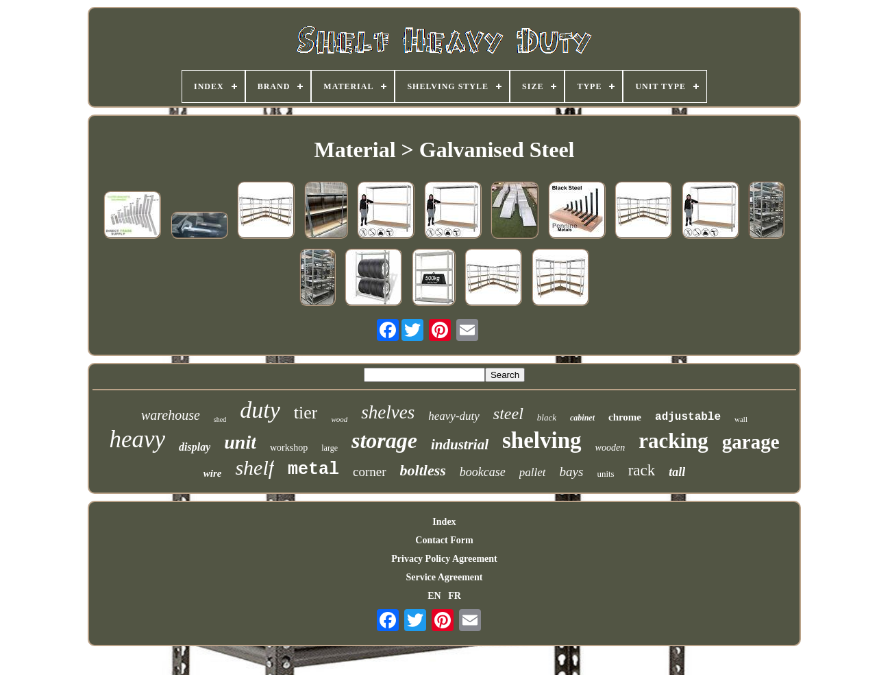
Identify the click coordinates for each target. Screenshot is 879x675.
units (605, 474)
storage (384, 440)
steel (508, 414)
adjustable (688, 417)
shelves (387, 412)
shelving (542, 440)
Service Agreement (444, 577)
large (329, 448)
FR (454, 596)
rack (642, 470)
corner (369, 471)
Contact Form (444, 540)
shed (220, 419)
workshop (289, 447)
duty (260, 410)
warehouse (170, 415)
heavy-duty (454, 416)
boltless (423, 470)
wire (212, 473)
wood (339, 419)
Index (444, 522)
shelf (254, 467)
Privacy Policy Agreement (444, 559)
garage (751, 442)
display (194, 447)
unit (240, 442)
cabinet (582, 418)
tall (677, 472)
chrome (624, 417)
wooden (610, 447)
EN (434, 596)
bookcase (483, 472)
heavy (137, 439)
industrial (459, 444)
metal (313, 469)
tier (306, 413)
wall (740, 419)
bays (572, 471)
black (546, 417)
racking (673, 441)
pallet (532, 472)
